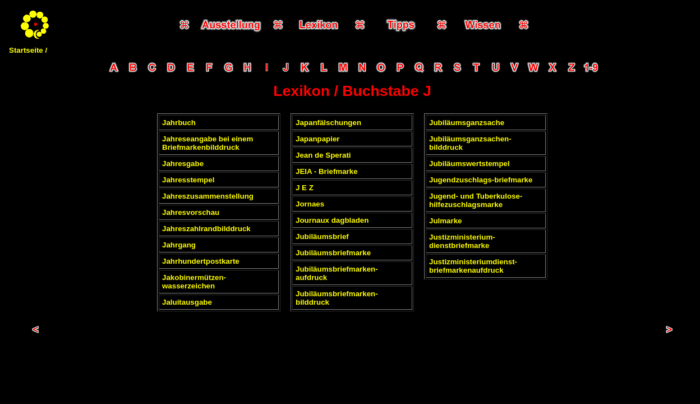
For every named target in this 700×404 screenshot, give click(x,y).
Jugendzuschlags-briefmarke (480, 180)
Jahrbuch (179, 122)
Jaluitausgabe (187, 302)
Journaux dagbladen (332, 220)
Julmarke (445, 221)
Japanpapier (318, 139)
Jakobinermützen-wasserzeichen (194, 281)
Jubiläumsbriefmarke (333, 253)
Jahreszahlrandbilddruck (206, 228)
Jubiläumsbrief (322, 236)
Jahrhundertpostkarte (201, 261)
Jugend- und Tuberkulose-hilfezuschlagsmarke (475, 200)
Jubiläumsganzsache (466, 122)
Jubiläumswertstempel (469, 163)
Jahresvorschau (190, 212)
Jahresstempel (188, 180)
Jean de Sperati (323, 155)
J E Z (305, 187)
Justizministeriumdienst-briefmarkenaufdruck (473, 266)
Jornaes (310, 204)
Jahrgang (179, 245)
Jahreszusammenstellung (208, 196)
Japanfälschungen (328, 122)
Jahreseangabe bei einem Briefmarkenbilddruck (207, 143)
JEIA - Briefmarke (327, 171)
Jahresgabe (183, 163)
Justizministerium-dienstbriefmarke (462, 241)
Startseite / (28, 50)
